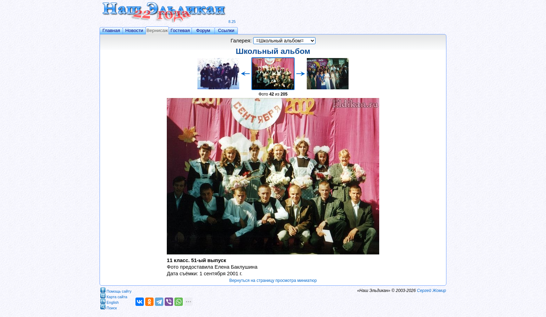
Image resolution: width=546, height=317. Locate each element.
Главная (111, 30)
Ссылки (226, 30)
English (109, 301)
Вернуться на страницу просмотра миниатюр (273, 280)
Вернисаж (157, 30)
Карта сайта (113, 295)
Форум (203, 30)
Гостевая (180, 30)
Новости (134, 30)
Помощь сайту (116, 290)
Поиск (108, 306)
